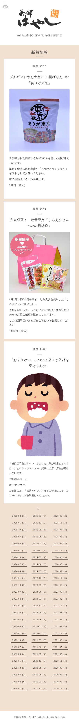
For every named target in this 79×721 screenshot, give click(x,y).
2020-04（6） (19, 681)
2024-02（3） (61, 571)
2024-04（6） (19, 571)
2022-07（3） (19, 619)
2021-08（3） (61, 640)
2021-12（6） (40, 633)
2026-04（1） (19, 516)
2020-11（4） (61, 661)
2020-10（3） (19, 668)
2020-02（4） (61, 681)
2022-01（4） (19, 633)
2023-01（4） (19, 605)
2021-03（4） (40, 654)
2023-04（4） (19, 599)
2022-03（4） (40, 626)
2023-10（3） (19, 585)
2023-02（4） (61, 599)
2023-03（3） (40, 599)
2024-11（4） (61, 550)
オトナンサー (17, 484)
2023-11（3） (61, 578)
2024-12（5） (40, 550)
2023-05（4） (61, 592)
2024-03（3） (40, 571)
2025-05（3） (61, 536)
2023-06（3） (40, 592)
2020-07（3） (19, 674)
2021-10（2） (19, 640)
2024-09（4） (40, 557)
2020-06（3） (40, 674)
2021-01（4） (19, 661)
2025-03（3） (40, 543)
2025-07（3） (19, 536)
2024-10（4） (19, 557)
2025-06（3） (40, 536)
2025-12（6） (40, 522)
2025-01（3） (19, 550)
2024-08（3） (61, 557)
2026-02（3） (61, 516)
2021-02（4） (61, 654)
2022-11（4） (61, 605)
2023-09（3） (40, 585)
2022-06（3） (40, 619)
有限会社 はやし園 (31, 717)
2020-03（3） (40, 681)
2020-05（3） (61, 674)
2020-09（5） (40, 668)
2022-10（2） (19, 612)
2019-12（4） (40, 688)
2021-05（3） (61, 647)
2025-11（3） (61, 522)
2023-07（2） (19, 592)
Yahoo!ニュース (18, 479)
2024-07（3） (19, 564)
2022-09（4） (40, 612)
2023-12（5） (40, 578)
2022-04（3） (19, 626)
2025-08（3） (61, 529)
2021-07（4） (19, 647)
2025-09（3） (40, 529)
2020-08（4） (61, 668)
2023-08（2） (61, 585)
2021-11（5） (61, 633)
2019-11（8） (61, 688)
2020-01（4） (19, 688)
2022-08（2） (61, 612)
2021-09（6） (40, 640)
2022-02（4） (61, 626)
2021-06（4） (40, 647)
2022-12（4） (40, 605)
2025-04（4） (19, 543)
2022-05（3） (61, 619)
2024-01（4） (19, 578)
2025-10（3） (19, 529)
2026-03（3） (40, 516)
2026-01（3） (19, 522)
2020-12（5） (40, 661)
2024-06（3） (40, 564)
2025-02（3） (61, 543)
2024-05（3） (61, 564)
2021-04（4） (19, 654)
